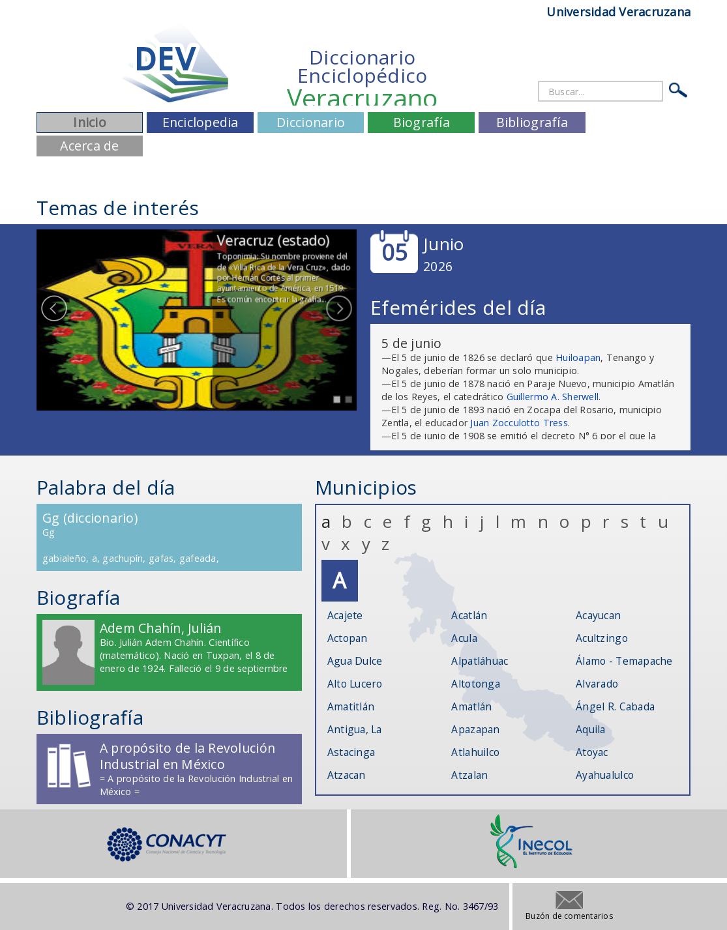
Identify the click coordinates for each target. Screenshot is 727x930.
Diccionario (310, 122)
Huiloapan (578, 357)
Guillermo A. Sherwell (553, 396)
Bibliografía (532, 122)
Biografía (421, 122)
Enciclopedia (200, 122)
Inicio (89, 122)
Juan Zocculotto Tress (518, 422)
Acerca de (89, 145)
